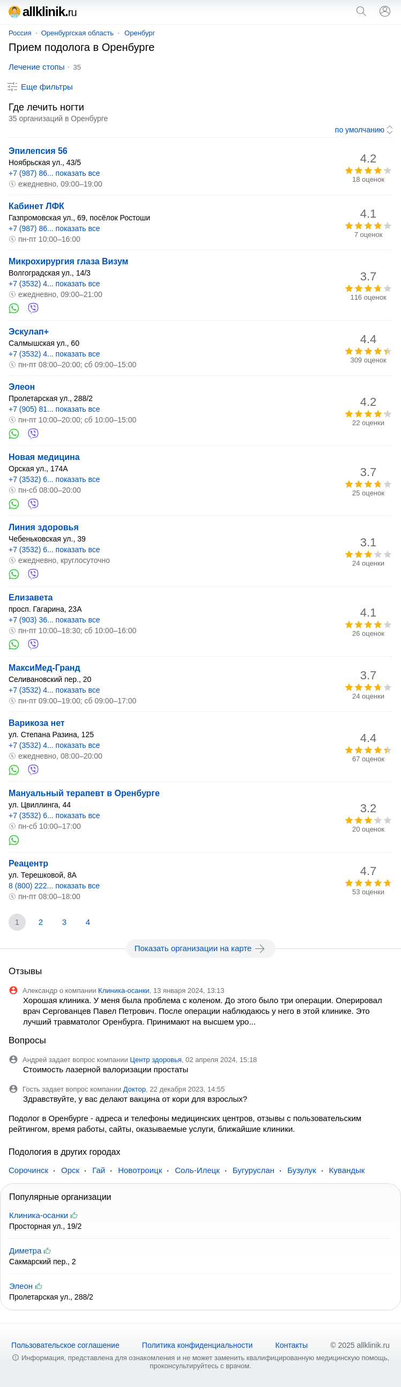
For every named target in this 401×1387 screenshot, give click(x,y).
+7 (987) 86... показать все (54, 173)
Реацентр (28, 863)
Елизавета (31, 597)
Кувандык (347, 1170)
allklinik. (43, 11)
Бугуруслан (253, 1170)
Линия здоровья (44, 527)
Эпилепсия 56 (38, 150)
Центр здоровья (156, 1060)
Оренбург (139, 33)
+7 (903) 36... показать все (54, 619)
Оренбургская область (77, 33)
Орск (70, 1170)
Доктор (134, 1089)
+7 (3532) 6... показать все (54, 479)
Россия (20, 33)
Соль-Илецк (197, 1170)
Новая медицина (44, 457)
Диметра (25, 1250)
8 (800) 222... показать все (54, 885)
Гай (98, 1170)
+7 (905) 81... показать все (54, 409)
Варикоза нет (37, 723)
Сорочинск (28, 1170)
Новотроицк (140, 1170)
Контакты (292, 1345)
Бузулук (301, 1170)
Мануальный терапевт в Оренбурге (84, 793)
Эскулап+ (29, 331)
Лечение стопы (36, 66)
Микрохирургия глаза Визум (68, 261)
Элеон (22, 386)
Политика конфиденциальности (197, 1345)
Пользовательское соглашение (65, 1345)
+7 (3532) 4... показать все (54, 283)
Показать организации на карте (201, 948)
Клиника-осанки (123, 991)
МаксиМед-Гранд (44, 667)
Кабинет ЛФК (36, 206)
